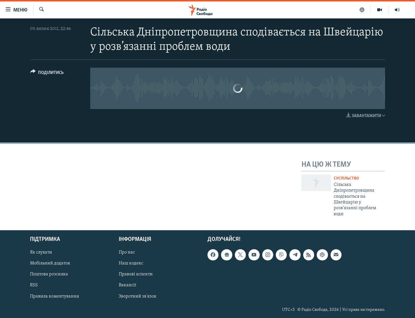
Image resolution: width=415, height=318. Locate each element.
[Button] (47, 73)
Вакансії (127, 285)
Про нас (127, 252)
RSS (34, 285)
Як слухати (41, 252)
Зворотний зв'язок (137, 296)
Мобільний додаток (50, 263)
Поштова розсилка (49, 274)
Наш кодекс (131, 263)
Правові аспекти (136, 274)
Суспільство (346, 178)
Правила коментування (54, 296)
